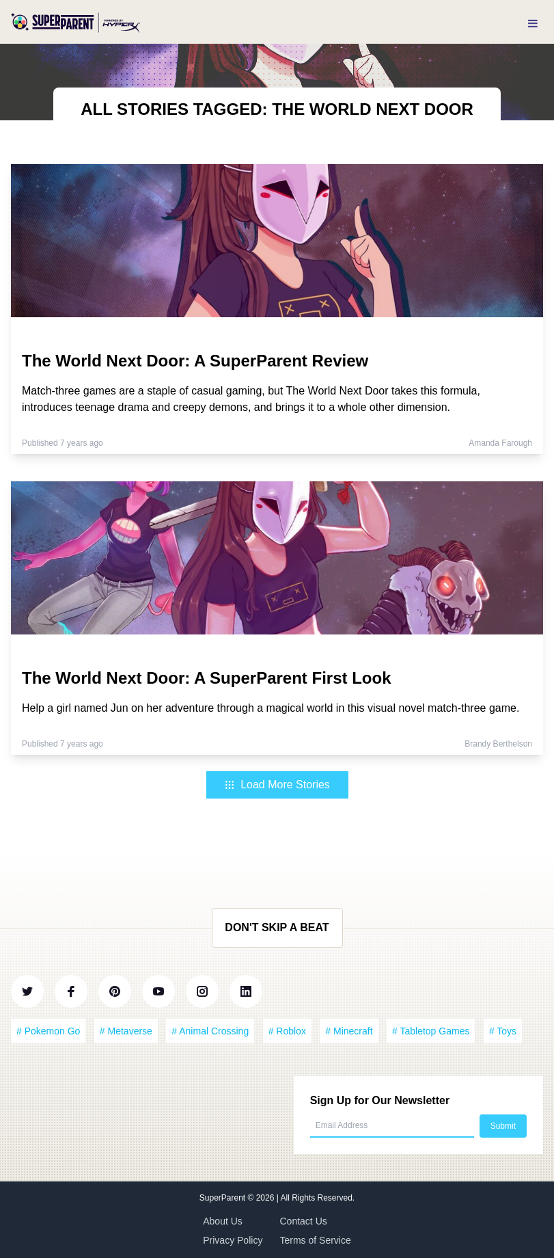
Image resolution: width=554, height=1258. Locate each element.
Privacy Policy (232, 1240)
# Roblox (287, 1031)
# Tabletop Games (430, 1031)
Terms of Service (315, 1240)
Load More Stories (277, 784)
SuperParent (223, 1198)
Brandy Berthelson (498, 744)
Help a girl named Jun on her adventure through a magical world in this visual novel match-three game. (270, 708)
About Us (223, 1221)
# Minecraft (348, 1031)
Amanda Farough (500, 443)
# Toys (502, 1031)
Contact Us (303, 1221)
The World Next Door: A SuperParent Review (195, 360)
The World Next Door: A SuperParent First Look (206, 678)
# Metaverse (126, 1031)
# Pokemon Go (48, 1031)
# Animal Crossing (210, 1031)
